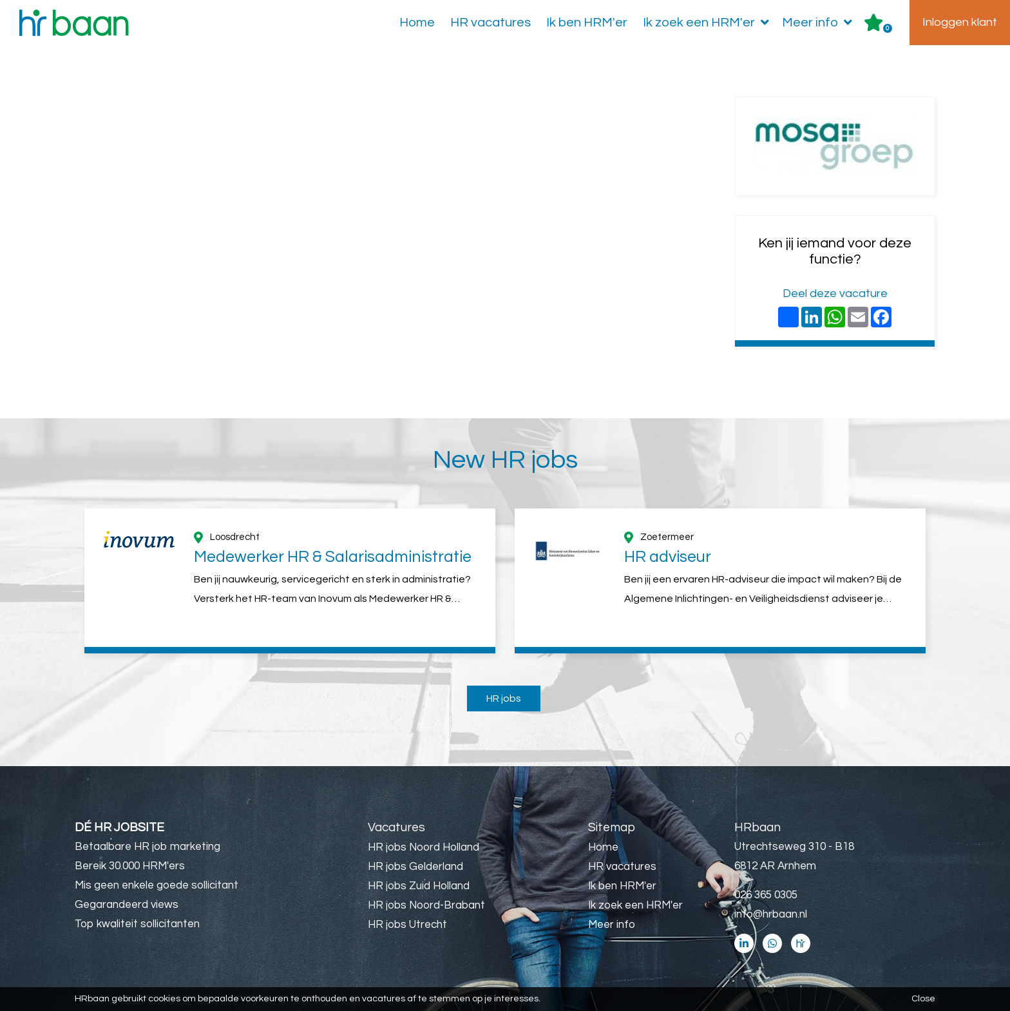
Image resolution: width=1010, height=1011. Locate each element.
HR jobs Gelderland (415, 866)
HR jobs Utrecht (407, 924)
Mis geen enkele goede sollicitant (156, 885)
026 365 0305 (765, 895)
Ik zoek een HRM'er (708, 22)
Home (417, 22)
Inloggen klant (959, 22)
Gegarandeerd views (126, 904)
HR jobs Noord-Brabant (426, 905)
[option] (290, 581)
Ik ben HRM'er (586, 22)
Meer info (819, 22)
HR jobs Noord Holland (423, 847)
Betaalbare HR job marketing (147, 846)
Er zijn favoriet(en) (887, 28)
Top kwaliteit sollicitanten (137, 924)
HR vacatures (490, 22)
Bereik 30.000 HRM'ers (130, 866)
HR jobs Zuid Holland (419, 886)
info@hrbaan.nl (770, 914)
